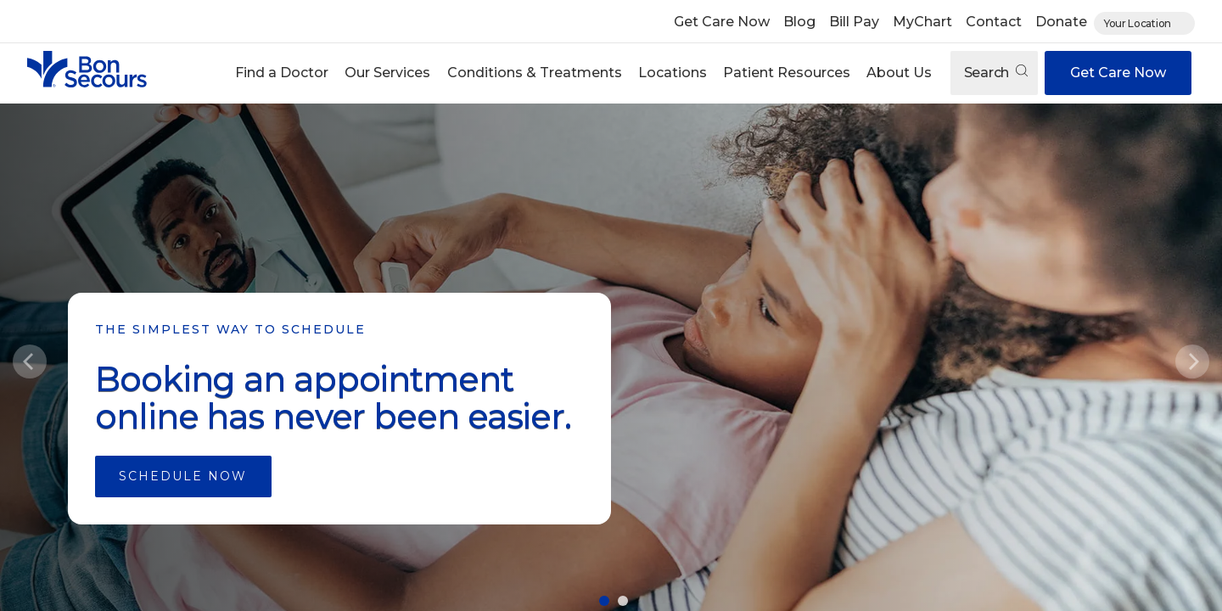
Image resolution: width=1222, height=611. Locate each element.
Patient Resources (786, 72)
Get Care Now (722, 22)
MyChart (922, 22)
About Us (899, 72)
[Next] (1192, 361)
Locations (672, 72)
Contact (994, 22)
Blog (799, 22)
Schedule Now (183, 476)
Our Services (387, 72)
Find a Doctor (281, 72)
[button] (282, 73)
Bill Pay (854, 22)
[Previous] (30, 361)
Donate (1061, 22)
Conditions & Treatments (534, 72)
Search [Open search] (996, 72)
